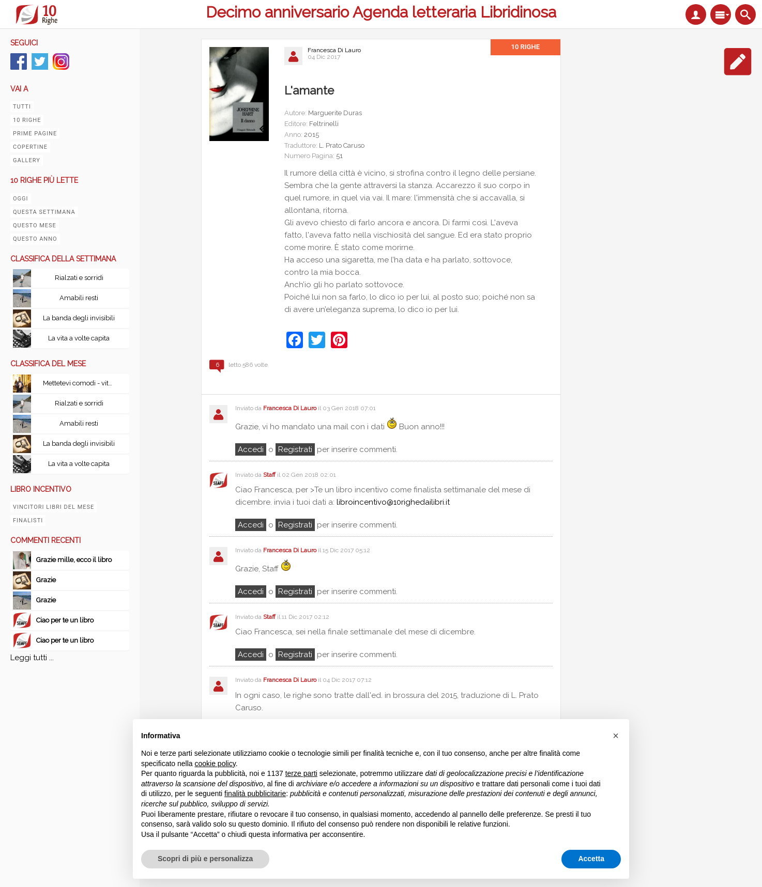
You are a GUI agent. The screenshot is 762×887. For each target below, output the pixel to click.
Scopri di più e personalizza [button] (205, 858)
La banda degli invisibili (79, 318)
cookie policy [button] (215, 763)
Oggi (20, 198)
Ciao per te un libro (65, 620)
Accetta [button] (591, 858)
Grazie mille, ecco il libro (74, 560)
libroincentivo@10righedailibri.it (393, 502)
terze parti (301, 773)
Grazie (46, 580)
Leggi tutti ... (32, 657)
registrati (295, 449)
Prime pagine (35, 133)
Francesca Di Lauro (334, 50)
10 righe (27, 120)
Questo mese (34, 225)
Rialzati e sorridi (79, 278)
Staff (269, 474)
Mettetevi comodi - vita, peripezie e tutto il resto (81, 383)
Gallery (26, 160)
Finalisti (28, 520)
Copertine (30, 147)
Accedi (251, 449)
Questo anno (35, 239)
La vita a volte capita (79, 338)
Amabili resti (78, 298)
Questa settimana (44, 212)
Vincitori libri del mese (53, 507)
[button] (615, 735)
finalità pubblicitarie (255, 793)
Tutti (22, 106)
